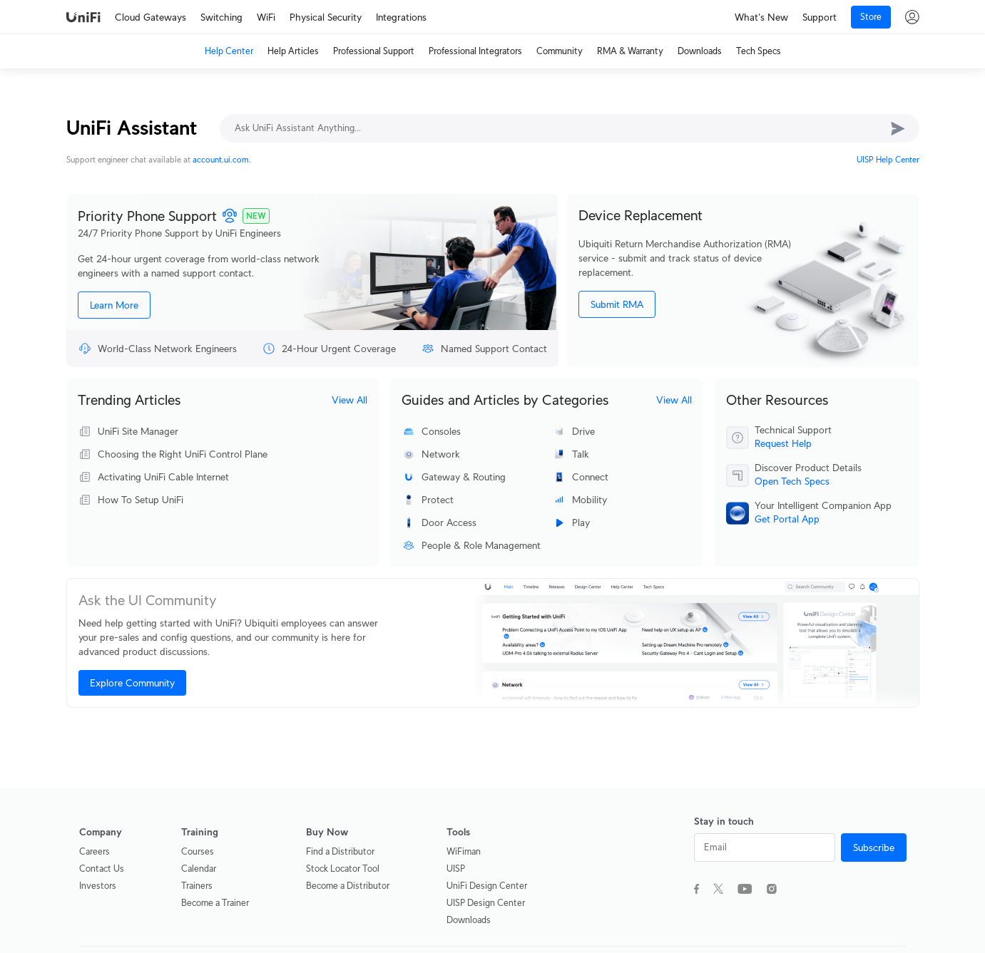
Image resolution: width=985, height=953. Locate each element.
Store (871, 16)
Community (559, 51)
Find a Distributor (340, 851)
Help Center (229, 51)
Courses (197, 851)
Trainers (197, 885)
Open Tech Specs (792, 481)
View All (349, 400)
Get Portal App (787, 519)
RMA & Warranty (630, 51)
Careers (94, 851)
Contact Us (101, 868)
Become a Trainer (215, 902)
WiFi (266, 17)
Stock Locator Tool (342, 868)
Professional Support (373, 51)
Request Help (783, 443)
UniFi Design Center (486, 885)
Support (819, 17)
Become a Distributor (347, 885)
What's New (761, 17)
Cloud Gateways (150, 17)
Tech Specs (758, 51)
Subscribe (873, 847)
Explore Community (132, 683)
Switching (221, 17)
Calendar (198, 868)
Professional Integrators (475, 51)
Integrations (401, 17)
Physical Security (326, 17)
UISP (455, 868)
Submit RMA (617, 304)
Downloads (700, 51)
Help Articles (293, 51)
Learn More (114, 305)
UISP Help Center (888, 159)
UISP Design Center (485, 902)
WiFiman (463, 851)
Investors (97, 885)
